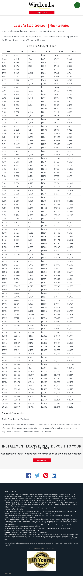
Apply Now (41, 13)
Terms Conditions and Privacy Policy (41, 548)
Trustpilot (8, 573)
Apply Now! (41, 460)
